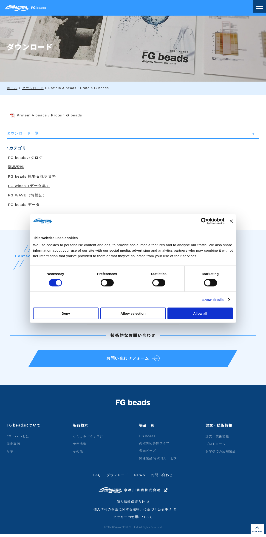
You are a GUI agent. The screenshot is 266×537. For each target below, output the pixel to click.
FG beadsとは (18, 438)
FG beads (147, 438)
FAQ (97, 477)
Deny (66, 313)
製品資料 (16, 167)
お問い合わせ (162, 477)
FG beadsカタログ (25, 158)
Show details (213, 299)
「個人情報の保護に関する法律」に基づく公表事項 (131, 512)
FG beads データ (24, 205)
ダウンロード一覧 (23, 133)
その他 (78, 453)
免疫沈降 (79, 446)
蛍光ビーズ (147, 453)
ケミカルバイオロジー (90, 438)
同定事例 (13, 446)
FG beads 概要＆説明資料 (32, 176)
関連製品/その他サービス (158, 460)
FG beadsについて (24, 427)
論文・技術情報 (219, 427)
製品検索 (80, 427)
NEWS (139, 477)
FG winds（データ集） (29, 186)
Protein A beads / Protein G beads (51, 115)
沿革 (10, 453)
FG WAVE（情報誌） (27, 195)
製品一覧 (146, 427)
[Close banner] (231, 221)
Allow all (200, 313)
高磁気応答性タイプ (154, 445)
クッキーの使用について (133, 520)
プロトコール (216, 446)
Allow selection (132, 313)
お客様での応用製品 (221, 453)
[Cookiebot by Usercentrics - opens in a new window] (204, 221)
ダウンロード (117, 477)
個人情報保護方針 (131, 504)
